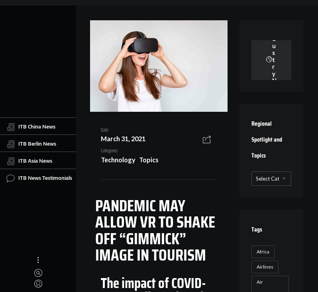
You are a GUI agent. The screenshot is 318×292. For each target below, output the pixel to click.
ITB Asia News (29, 161)
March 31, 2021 (123, 138)
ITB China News (30, 127)
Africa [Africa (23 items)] (263, 252)
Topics (149, 160)
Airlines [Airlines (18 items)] (265, 267)
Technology (118, 160)
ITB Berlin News (31, 144)
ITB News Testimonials (39, 178)
